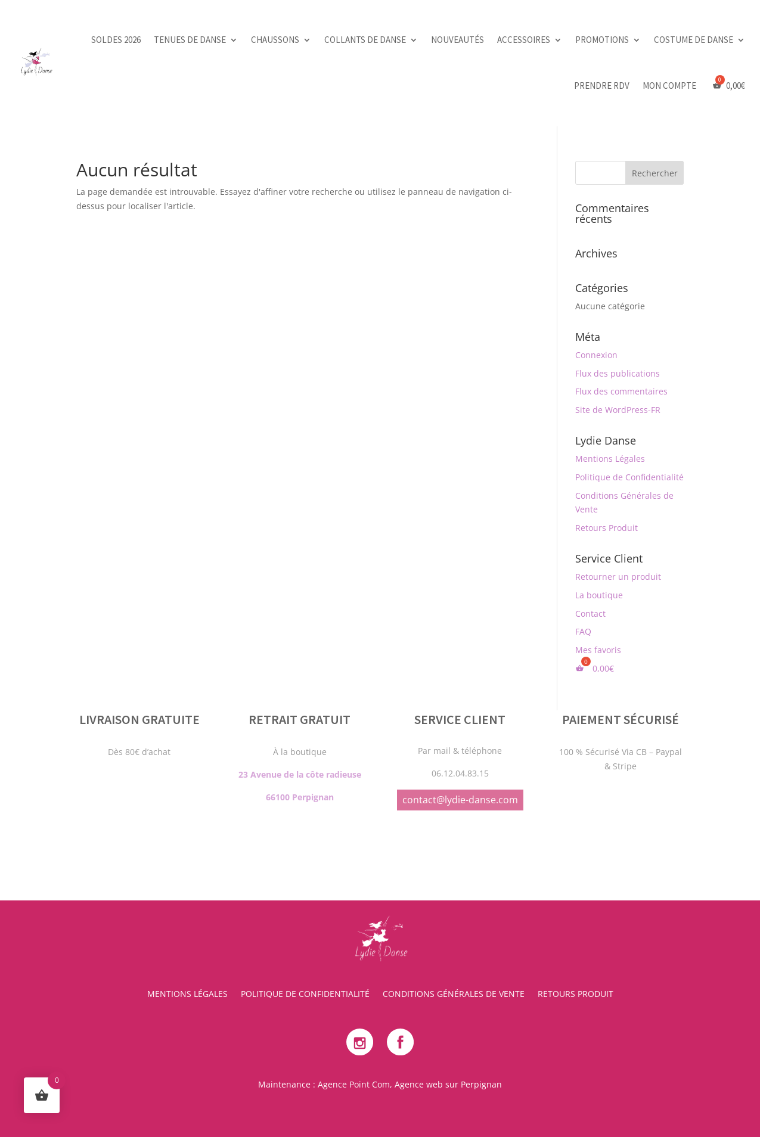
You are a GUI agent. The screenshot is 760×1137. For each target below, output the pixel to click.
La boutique (599, 595)
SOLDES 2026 (116, 39)
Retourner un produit (618, 576)
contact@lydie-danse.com (460, 734)
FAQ (583, 631)
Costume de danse (693, 39)
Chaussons (275, 39)
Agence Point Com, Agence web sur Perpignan (410, 1084)
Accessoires (523, 39)
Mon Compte (669, 85)
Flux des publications (617, 373)
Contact (590, 613)
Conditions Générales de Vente (454, 994)
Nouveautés (457, 39)
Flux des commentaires (621, 391)
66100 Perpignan (300, 732)
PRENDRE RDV (601, 85)
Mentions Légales (610, 458)
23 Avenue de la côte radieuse (299, 709)
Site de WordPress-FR (617, 409)
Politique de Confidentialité (629, 477)
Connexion (596, 355)
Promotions (602, 39)
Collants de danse (365, 39)
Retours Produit (606, 527)
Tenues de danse (190, 39)
